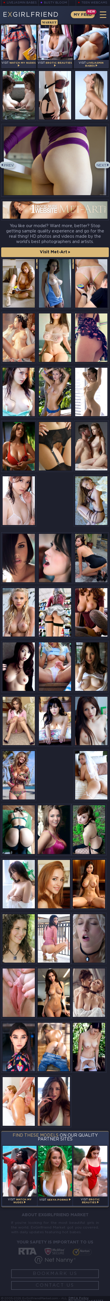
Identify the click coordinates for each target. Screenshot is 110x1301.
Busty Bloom (55, 2)
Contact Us (55, 1285)
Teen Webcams (94, 2)
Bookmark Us (55, 1273)
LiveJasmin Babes (22, 2)
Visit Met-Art (55, 252)
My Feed (83, 14)
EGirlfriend (31, 18)
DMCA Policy (78, 1298)
